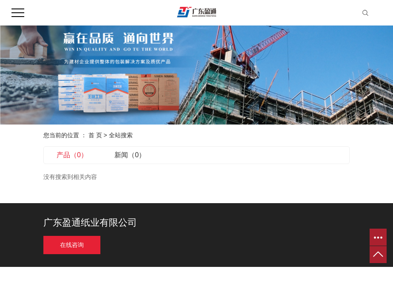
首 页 (95, 135)
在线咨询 (72, 245)
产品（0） (72, 155)
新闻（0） (129, 155)
